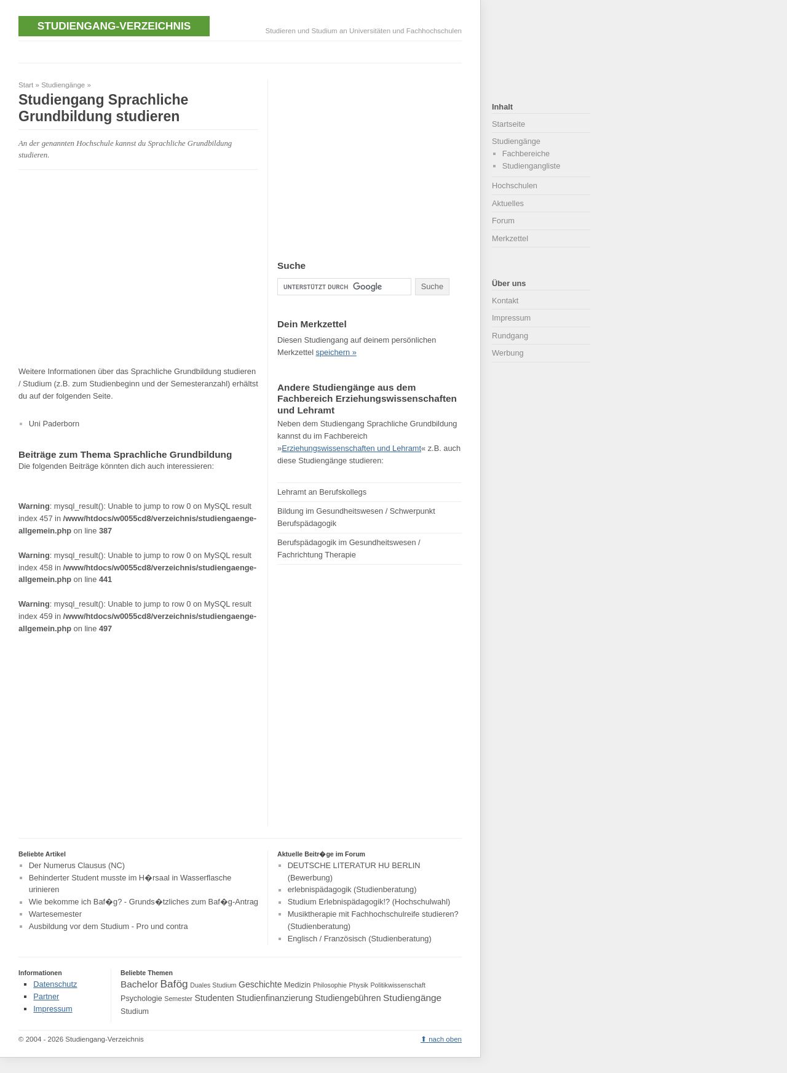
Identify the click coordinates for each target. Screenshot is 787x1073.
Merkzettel (510, 238)
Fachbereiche (526, 153)
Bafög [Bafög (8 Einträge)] (174, 984)
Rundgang (510, 335)
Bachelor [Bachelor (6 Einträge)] (139, 984)
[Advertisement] (242, 50)
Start (25, 85)
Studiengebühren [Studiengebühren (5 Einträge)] (348, 998)
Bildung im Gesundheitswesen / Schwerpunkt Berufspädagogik (356, 517)
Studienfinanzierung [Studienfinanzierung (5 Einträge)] (274, 998)
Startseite (508, 124)
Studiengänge (63, 85)
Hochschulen (514, 185)
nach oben (445, 1039)
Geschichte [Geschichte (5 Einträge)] (260, 984)
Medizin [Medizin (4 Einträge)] (297, 985)
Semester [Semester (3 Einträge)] (178, 998)
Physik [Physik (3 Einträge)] (358, 985)
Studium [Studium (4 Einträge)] (135, 1011)
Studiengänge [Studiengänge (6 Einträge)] (412, 997)
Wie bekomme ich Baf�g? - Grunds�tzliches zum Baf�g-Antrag (143, 902)
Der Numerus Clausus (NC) (77, 865)
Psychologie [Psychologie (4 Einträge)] (141, 998)
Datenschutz (55, 984)
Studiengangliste (531, 165)
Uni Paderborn (54, 423)
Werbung (508, 352)
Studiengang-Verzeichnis (114, 26)
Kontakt (505, 300)
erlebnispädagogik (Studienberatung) (352, 890)
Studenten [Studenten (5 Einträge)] (214, 998)
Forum (503, 220)
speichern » (336, 352)
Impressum (511, 317)
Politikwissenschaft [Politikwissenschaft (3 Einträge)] (398, 985)
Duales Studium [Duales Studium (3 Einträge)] (213, 985)
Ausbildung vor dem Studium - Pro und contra (108, 926)
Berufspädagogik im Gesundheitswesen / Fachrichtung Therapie (349, 548)
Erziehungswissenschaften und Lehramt (351, 448)
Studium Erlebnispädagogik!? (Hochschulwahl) (369, 902)
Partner (46, 996)
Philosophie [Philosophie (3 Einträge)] (330, 985)
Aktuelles (508, 203)
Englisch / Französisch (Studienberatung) (360, 938)
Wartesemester (55, 914)
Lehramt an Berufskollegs (321, 492)
